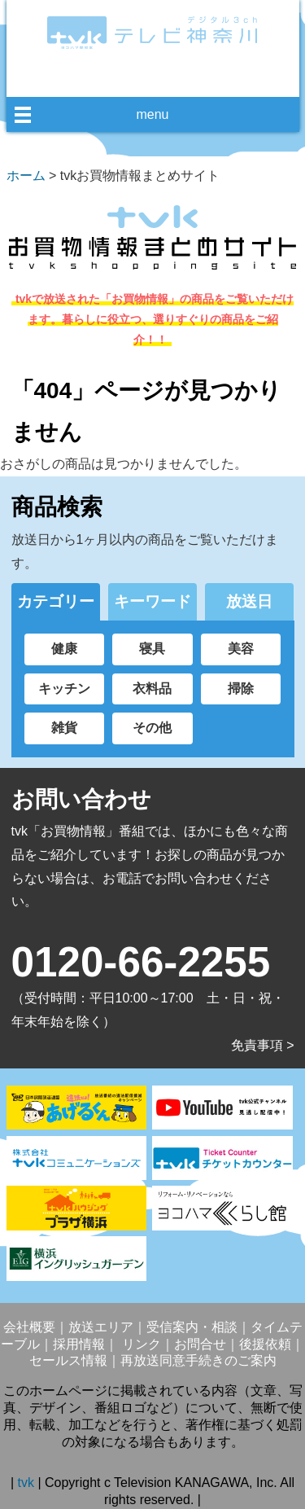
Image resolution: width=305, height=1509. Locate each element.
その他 (152, 728)
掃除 (241, 688)
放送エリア (100, 1327)
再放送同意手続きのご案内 (198, 1360)
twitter (166, 78)
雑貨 (64, 728)
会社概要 (29, 1327)
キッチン (64, 688)
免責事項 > (262, 1045)
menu (152, 114)
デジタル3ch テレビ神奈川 (153, 32)
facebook (136, 78)
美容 (241, 649)
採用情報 (79, 1344)
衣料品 (152, 688)
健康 (64, 649)
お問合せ (200, 1344)
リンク (139, 1344)
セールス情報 (68, 1360)
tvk (28, 1482)
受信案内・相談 (191, 1327)
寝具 (152, 649)
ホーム (26, 175)
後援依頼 (265, 1344)
